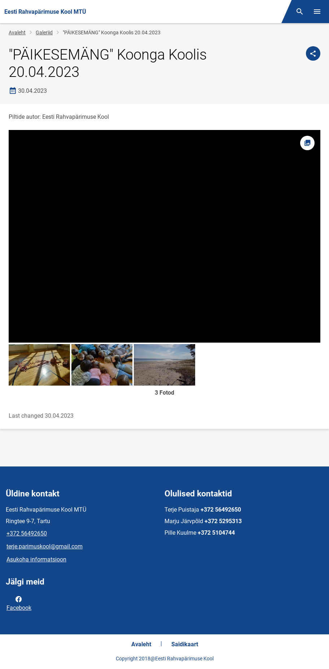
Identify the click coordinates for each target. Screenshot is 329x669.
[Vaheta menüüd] (317, 11)
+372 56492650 (26, 533)
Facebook (18, 603)
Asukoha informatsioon (36, 559)
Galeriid (44, 32)
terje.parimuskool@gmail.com (44, 546)
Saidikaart (184, 644)
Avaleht (17, 32)
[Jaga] (313, 53)
